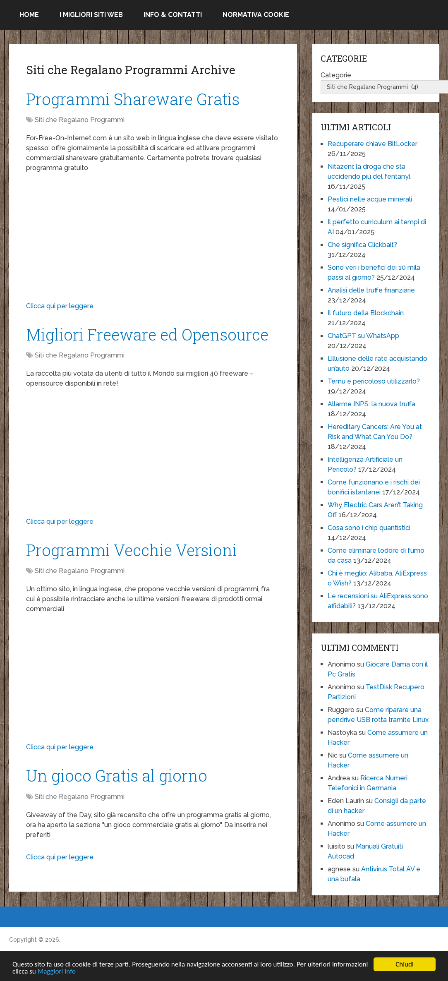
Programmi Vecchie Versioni (131, 550)
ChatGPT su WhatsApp (363, 336)
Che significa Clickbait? (362, 245)
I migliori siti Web (91, 15)
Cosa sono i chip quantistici (369, 528)
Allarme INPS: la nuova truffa (371, 404)
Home (29, 15)
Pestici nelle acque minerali (370, 199)
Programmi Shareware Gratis (133, 99)
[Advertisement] (153, 239)
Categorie (336, 75)
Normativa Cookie (256, 15)
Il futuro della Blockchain (366, 313)
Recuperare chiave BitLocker (372, 144)
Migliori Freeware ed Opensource (147, 334)
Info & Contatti (173, 15)
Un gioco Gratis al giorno (116, 775)
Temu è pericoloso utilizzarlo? (374, 381)
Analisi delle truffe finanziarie (371, 290)
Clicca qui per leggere (59, 306)
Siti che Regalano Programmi (80, 120)
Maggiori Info (57, 971)
